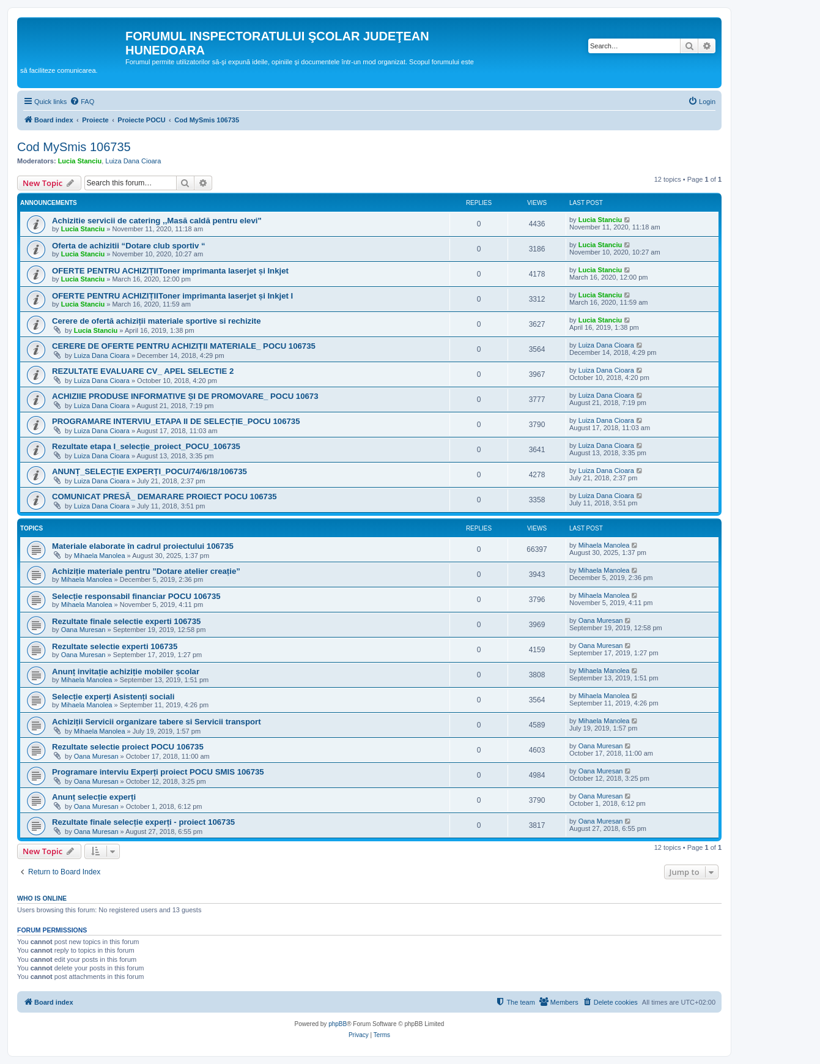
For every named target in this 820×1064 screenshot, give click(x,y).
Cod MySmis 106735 (74, 147)
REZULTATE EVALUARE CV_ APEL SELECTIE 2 (143, 371)
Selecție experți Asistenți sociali (113, 696)
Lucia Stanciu (80, 161)
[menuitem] (82, 101)
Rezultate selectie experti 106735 (114, 646)
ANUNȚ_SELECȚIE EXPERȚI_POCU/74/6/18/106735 (149, 471)
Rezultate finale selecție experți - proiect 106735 (143, 822)
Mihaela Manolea (99, 555)
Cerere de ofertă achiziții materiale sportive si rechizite (156, 321)
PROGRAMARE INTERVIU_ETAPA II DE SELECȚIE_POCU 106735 (176, 421)
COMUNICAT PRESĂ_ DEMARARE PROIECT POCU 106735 (164, 496)
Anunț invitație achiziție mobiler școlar (125, 671)
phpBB (337, 1024)
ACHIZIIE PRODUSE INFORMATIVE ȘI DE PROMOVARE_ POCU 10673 (185, 396)
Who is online (42, 898)
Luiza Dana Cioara (133, 161)
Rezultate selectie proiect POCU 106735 (128, 746)
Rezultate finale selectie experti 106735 (126, 621)
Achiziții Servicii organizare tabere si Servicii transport (156, 721)
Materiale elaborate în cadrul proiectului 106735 (143, 546)
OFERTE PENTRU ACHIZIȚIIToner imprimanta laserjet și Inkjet (170, 270)
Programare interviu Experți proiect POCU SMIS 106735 (158, 771)
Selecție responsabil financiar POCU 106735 (136, 596)
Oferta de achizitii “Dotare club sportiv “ (128, 245)
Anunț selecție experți (94, 797)
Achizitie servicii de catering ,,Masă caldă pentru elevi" (157, 220)
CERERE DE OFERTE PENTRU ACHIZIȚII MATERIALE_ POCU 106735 (184, 346)
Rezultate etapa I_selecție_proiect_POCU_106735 (146, 446)
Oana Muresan (83, 629)
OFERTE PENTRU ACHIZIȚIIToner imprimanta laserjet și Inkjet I (172, 295)
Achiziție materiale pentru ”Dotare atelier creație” (146, 571)
